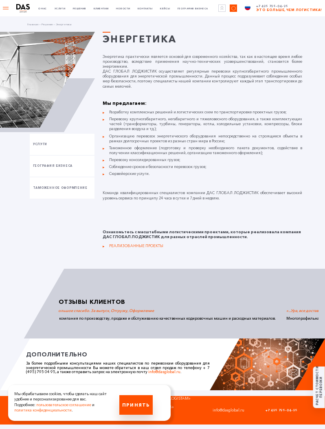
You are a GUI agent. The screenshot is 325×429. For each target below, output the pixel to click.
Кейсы (165, 8)
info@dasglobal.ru (164, 371)
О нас (42, 8)
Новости (123, 8)
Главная (32, 24)
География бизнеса (193, 8)
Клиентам (101, 8)
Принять (136, 405)
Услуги (60, 8)
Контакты (145, 8)
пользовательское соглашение (63, 404)
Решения (79, 8)
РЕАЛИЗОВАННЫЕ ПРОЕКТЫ (136, 245)
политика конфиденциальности (43, 410)
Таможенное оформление (60, 188)
